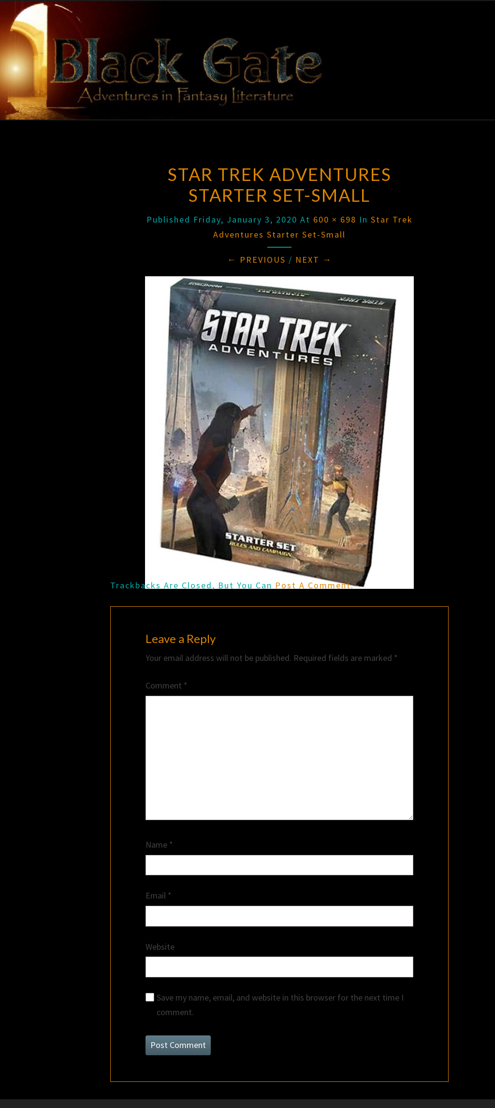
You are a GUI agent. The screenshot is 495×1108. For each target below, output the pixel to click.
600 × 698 (334, 219)
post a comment (313, 585)
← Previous (256, 259)
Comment (167, 685)
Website (160, 946)
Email (159, 895)
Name (159, 844)
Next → (313, 259)
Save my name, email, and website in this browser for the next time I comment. (280, 1005)
